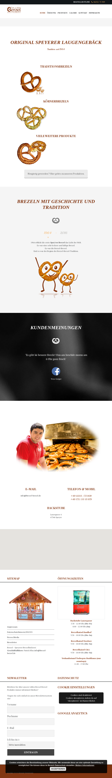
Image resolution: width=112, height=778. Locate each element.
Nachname (12, 716)
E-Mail (10, 727)
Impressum (94, 13)
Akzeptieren (58, 769)
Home (42, 13)
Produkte (63, 13)
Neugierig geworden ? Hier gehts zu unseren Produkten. (56, 173)
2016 (63, 233)
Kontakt (83, 13)
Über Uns (51, 13)
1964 (48, 233)
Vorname (11, 704)
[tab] (48, 234)
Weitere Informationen (84, 765)
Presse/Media (13, 637)
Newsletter (12, 642)
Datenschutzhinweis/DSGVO (20, 632)
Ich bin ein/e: (13, 739)
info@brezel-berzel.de (31, 495)
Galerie (73, 13)
